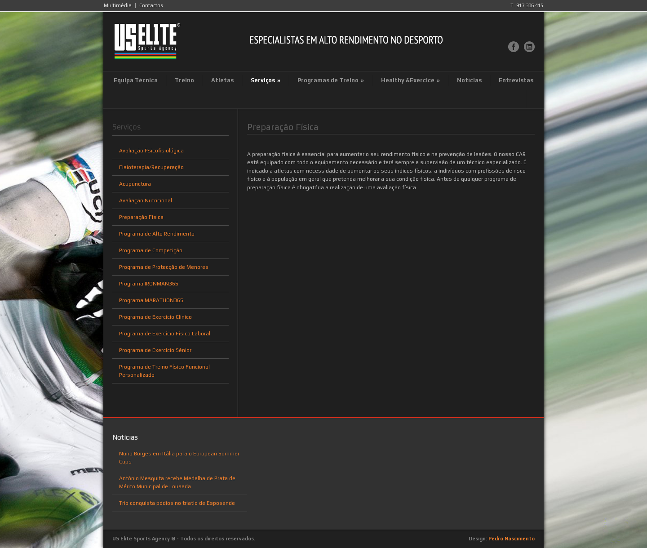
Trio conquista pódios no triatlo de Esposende (177, 503)
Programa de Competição (150, 250)
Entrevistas (516, 80)
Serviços (265, 80)
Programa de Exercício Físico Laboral (164, 333)
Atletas (222, 80)
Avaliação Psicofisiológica (151, 150)
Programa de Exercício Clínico (155, 317)
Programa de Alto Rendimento (157, 234)
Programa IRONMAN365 (148, 284)
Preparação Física (141, 217)
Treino (184, 80)
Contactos (151, 5)
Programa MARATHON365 (151, 300)
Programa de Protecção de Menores (163, 267)
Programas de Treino (330, 80)
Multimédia (118, 5)
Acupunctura (135, 184)
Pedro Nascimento (511, 538)
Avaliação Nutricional (145, 200)
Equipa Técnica (136, 80)
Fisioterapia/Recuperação (151, 167)
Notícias (469, 80)
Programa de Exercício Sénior (155, 350)
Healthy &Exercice (410, 80)
